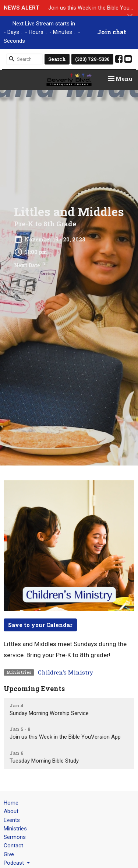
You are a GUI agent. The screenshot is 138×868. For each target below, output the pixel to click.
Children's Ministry (65, 672)
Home (11, 802)
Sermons (15, 837)
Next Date (31, 264)
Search (57, 59)
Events (12, 820)
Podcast (17, 863)
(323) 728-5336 (92, 59)
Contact (13, 845)
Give (9, 854)
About (11, 811)
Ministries (15, 828)
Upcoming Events (34, 688)
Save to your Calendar (40, 624)
